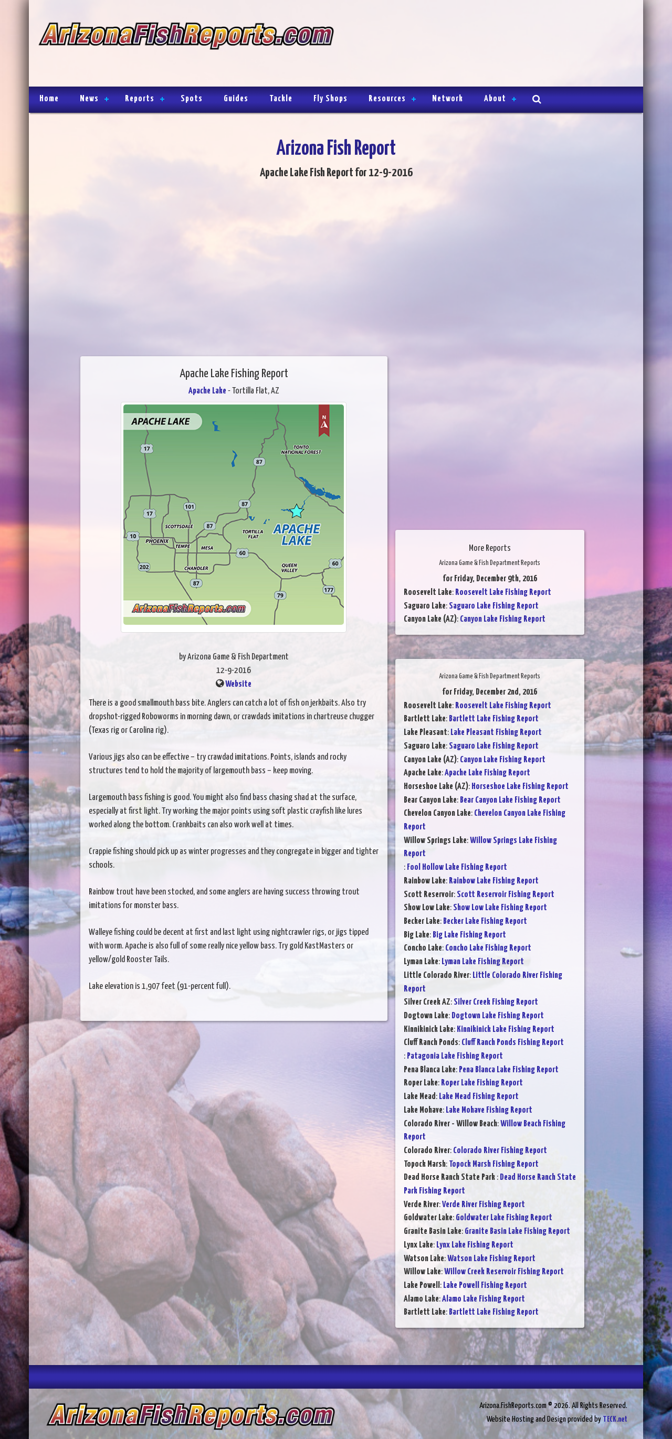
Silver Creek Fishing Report (496, 1002)
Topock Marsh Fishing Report (494, 1164)
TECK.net (615, 1419)
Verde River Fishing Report (483, 1204)
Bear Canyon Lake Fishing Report (510, 800)
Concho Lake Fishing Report (488, 948)
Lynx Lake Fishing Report (474, 1245)
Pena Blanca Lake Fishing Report (509, 1069)
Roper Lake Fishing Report (482, 1083)
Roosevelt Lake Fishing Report (503, 592)
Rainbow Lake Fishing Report (494, 881)
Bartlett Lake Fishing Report (494, 719)
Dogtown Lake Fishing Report (498, 1015)
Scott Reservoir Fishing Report (505, 894)
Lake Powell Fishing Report (485, 1285)
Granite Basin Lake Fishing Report (517, 1231)
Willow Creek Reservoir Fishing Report (504, 1271)
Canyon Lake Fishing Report (502, 619)
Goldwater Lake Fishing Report (504, 1217)
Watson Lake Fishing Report (491, 1258)
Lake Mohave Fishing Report (489, 1110)
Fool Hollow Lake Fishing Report (457, 867)
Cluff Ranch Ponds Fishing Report (512, 1042)
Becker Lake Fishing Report (485, 921)
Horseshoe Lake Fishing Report (520, 786)
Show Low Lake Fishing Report (500, 907)
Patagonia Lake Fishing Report (455, 1056)
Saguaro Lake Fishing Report (494, 606)
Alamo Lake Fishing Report (483, 1299)
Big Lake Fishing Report (469, 935)
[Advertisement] (484, 44)
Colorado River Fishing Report (500, 1150)
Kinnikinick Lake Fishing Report (505, 1029)
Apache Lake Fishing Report (487, 773)
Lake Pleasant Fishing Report (496, 732)
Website (238, 684)
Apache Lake (207, 391)
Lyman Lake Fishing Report (483, 961)
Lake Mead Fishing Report (479, 1096)
